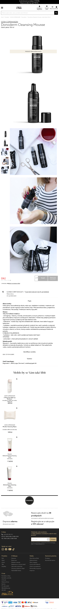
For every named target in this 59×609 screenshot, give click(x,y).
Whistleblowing (6, 588)
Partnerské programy (35, 568)
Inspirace (32, 570)
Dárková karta (33, 560)
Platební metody (15, 562)
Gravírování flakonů (35, 564)
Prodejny (47, 558)
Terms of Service (39, 544)
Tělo (3, 564)
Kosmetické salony (50, 560)
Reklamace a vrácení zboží (18, 564)
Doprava (13, 558)
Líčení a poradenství (35, 566)
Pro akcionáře (5, 586)
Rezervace (14, 560)
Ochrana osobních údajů (18, 568)
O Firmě (4, 580)
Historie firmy (5, 582)
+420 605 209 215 (8, 534)
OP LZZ (4, 590)
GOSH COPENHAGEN (9, 22)
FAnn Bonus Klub (34, 558)
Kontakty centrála (6, 578)
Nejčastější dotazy (16, 570)
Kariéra (3, 584)
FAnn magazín (33, 562)
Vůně (3, 560)
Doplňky (4, 566)
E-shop (4, 532)
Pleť (3, 558)
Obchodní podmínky (16, 566)
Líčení (3, 562)
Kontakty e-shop (6, 576)
